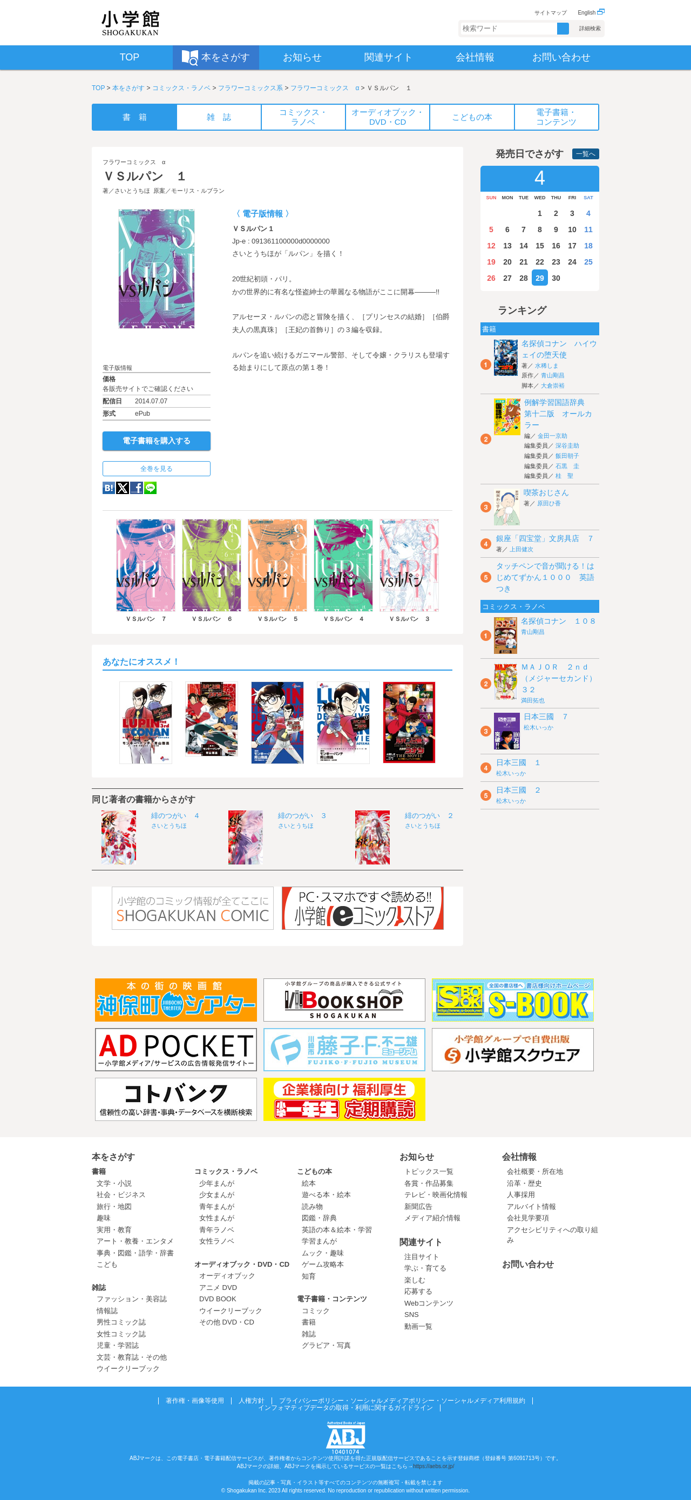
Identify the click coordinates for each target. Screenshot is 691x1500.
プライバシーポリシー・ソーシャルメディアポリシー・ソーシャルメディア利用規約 (402, 1400)
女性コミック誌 (121, 1334)
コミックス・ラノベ (181, 88)
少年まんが (216, 1183)
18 (588, 245)
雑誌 (99, 1287)
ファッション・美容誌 (132, 1299)
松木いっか (538, 727)
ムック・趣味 (323, 1253)
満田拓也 (533, 700)
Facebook (136, 488)
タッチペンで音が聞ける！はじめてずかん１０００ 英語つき (545, 577)
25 (588, 262)
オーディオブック (227, 1276)
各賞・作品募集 (428, 1183)
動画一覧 (418, 1326)
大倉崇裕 (553, 385)
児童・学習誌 (118, 1345)
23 (556, 262)
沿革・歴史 (524, 1183)
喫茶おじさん (546, 492)
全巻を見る (156, 468)
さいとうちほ (132, 190)
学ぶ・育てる (425, 1268)
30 (556, 278)
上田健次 (521, 549)
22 (540, 262)
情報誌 (107, 1311)
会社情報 (519, 1156)
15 (540, 245)
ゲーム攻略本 (323, 1264)
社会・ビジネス (121, 1195)
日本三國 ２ (518, 790)
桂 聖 (564, 475)
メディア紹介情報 (432, 1218)
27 (507, 278)
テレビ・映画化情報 (436, 1195)
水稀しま (547, 365)
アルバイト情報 (531, 1206)
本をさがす (128, 88)
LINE (150, 488)
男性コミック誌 (121, 1322)
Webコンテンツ (429, 1303)
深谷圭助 (567, 445)
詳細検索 (590, 28)
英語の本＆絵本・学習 (337, 1230)
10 (572, 229)
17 (572, 245)
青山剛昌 (553, 375)
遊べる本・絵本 (326, 1195)
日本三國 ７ (546, 716)
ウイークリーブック (128, 1368)
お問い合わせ (528, 1264)
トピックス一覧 (428, 1171)
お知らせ (416, 1156)
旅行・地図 (114, 1206)
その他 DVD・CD (226, 1322)
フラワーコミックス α (324, 88)
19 (491, 262)
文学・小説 (114, 1183)
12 (491, 245)
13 (507, 245)
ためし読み (156, 346)
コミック (316, 1311)
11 (588, 229)
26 (491, 278)
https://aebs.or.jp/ (433, 1466)
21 (523, 262)
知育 (309, 1276)
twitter (122, 488)
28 (523, 278)
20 (507, 262)
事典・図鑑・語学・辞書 (135, 1253)
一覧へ (585, 154)
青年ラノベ (216, 1230)
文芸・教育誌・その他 (132, 1357)
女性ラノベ (216, 1241)
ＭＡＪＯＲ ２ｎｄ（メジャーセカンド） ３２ (562, 678)
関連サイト (421, 1242)
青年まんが (216, 1206)
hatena (109, 488)
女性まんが (216, 1218)
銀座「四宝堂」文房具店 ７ (545, 538)
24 (572, 262)
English (591, 13)
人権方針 (252, 1400)
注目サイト (421, 1257)
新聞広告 (418, 1206)
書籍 (99, 1171)
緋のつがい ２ (429, 816)
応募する (418, 1291)
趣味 (104, 1218)
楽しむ (414, 1280)
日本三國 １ (518, 762)
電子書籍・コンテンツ (332, 1299)
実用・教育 (114, 1230)
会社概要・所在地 (535, 1171)
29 (540, 278)
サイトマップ (550, 13)
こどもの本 (314, 1171)
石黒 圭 (567, 466)
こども (107, 1264)
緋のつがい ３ (302, 816)
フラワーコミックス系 (250, 88)
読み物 (312, 1206)
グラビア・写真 (326, 1345)
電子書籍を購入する (157, 440)
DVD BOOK (217, 1299)
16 (556, 245)
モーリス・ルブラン (198, 190)
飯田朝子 (567, 455)
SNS (411, 1314)
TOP (98, 88)
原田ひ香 (549, 503)
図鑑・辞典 (319, 1218)
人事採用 (521, 1195)
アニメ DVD (218, 1287)
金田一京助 (552, 436)
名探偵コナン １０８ (559, 621)
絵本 (309, 1183)
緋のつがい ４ (175, 816)
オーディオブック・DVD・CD (241, 1264)
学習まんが (323, 1241)
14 (523, 245)
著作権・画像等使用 (195, 1400)
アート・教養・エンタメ (135, 1241)
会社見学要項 (528, 1218)
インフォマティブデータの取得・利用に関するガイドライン (345, 1407)
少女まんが (216, 1195)
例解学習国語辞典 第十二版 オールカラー (558, 413)
